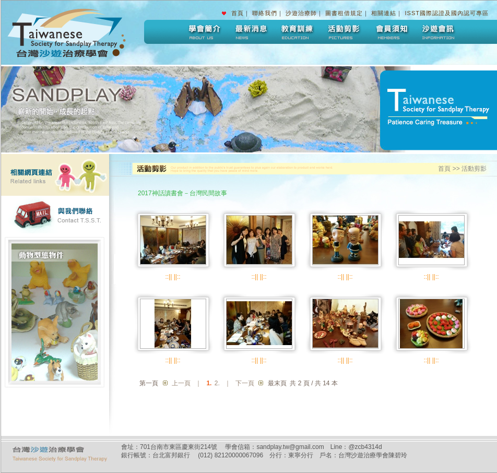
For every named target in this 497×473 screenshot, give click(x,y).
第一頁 (148, 383)
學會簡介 (203, 32)
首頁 (237, 13)
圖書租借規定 (344, 13)
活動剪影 (344, 32)
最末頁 (277, 383)
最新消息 (250, 32)
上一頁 (181, 383)
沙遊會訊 (438, 32)
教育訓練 (297, 32)
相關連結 (383, 13)
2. (217, 383)
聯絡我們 (264, 13)
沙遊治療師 (301, 13)
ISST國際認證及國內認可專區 (447, 13)
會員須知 (391, 32)
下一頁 (244, 383)
